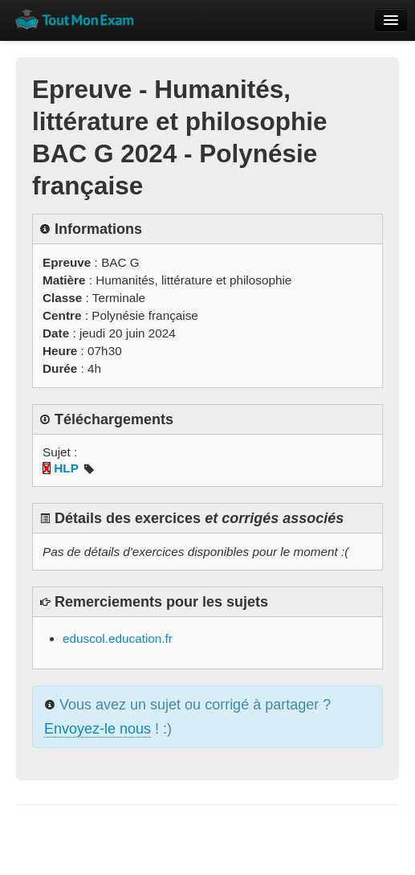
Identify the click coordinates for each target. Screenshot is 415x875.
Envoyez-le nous (97, 729)
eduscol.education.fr (118, 638)
